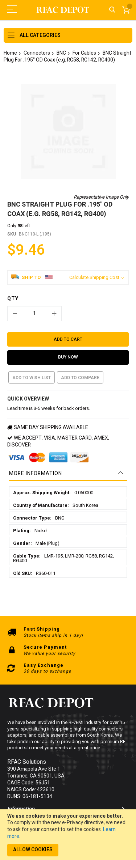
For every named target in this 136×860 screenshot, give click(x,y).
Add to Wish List (31, 351)
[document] (68, 834)
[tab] (68, 447)
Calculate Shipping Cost (94, 251)
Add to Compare (80, 351)
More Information (35, 447)
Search (112, 10)
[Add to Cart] (68, 313)
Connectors (37, 53)
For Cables (84, 53)
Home (10, 53)
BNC (61, 53)
